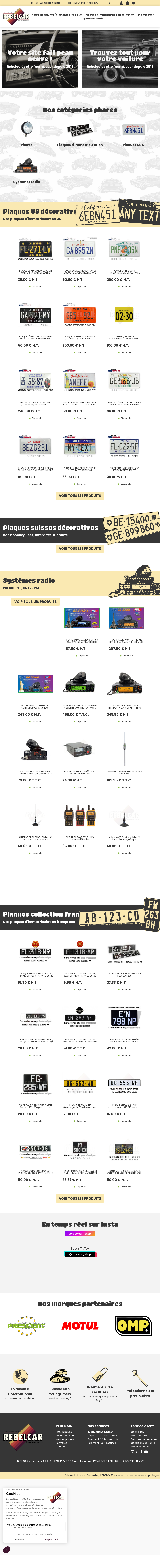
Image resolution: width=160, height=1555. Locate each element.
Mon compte (139, 1514)
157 (75, 648)
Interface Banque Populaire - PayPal (100, 1461)
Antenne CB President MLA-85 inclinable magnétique (124, 838)
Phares (26, 145)
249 (29, 714)
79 (30, 780)
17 (72, 1114)
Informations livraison (100, 1510)
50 (72, 279)
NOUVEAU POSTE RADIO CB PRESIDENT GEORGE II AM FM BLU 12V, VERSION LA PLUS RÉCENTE (124, 707)
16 (28, 982)
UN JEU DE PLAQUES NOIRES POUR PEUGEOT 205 (124, 975)
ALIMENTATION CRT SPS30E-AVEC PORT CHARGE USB (80, 772)
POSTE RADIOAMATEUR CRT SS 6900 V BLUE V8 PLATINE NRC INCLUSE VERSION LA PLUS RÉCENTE (82, 641)
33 (117, 982)
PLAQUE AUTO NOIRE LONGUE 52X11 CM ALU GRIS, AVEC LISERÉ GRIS (80, 975)
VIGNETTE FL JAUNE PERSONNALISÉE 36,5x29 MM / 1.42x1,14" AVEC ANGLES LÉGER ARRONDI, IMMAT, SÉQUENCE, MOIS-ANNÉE (124, 337)
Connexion (137, 1510)
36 (28, 279)
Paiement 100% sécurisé (102, 1521)
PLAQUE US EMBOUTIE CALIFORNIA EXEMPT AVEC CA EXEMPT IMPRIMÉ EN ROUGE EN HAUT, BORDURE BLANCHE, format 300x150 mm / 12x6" (35, 469)
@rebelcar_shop (80, 1233)
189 (119, 780)
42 (117, 1048)
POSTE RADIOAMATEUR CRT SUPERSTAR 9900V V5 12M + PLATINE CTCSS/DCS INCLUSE (36, 707)
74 (72, 780)
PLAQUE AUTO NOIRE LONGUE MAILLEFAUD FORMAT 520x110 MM (80, 1040)
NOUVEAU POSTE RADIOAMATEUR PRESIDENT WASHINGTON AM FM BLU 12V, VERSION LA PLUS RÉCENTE (80, 707)
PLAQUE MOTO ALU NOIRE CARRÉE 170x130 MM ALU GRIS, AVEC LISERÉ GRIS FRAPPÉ (80, 1172)
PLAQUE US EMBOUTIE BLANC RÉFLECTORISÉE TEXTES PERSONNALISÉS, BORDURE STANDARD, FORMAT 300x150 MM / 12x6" (124, 469)
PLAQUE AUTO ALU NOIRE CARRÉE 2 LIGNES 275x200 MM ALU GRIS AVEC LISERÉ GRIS (35, 1106)
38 (117, 477)
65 (74, 846)
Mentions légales (141, 1525)
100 (118, 345)
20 (28, 1048)
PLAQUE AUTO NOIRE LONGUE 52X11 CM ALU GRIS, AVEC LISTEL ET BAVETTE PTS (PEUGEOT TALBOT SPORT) (35, 1172)
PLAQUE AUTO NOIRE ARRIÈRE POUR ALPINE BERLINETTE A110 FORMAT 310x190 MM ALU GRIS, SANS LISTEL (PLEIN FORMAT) (124, 1040)
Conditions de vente (143, 1521)
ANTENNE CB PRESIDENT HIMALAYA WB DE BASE (124, 772)
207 (120, 648)
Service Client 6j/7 (60, 1462)
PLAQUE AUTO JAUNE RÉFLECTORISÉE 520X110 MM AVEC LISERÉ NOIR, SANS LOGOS (80, 1106)
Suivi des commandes (144, 1517)
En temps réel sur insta (80, 1224)
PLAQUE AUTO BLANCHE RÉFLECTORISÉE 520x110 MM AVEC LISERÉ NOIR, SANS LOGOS (124, 1106)
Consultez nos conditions (20, 1462)
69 (30, 846)
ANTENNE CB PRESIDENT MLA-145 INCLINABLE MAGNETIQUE (35, 838)
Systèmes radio (26, 182)
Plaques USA (133, 145)
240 (29, 411)
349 (118, 714)
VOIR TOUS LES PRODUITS (80, 495)
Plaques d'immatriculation (80, 145)
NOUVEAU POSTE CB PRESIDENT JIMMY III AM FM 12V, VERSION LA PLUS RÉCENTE (35, 772)
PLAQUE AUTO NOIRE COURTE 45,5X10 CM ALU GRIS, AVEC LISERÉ (35, 975)
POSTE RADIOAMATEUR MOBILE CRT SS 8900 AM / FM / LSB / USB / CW (126, 641)
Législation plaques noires (103, 1514)
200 (118, 279)
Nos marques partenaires (80, 1381)
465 (75, 714)
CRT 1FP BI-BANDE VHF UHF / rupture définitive (80, 838)
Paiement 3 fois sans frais (103, 1517)
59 (74, 1048)
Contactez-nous (50, 3)
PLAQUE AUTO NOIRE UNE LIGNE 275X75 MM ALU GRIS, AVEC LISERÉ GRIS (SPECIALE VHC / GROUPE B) (35, 1040)
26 (72, 1179)
